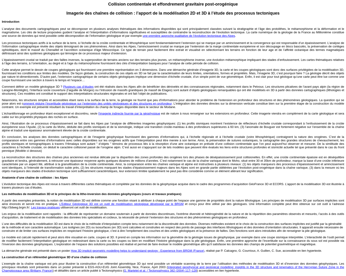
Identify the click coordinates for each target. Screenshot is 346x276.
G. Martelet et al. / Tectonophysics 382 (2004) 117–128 (160, 270)
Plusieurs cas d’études (78, 86)
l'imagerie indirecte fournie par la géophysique (129, 113)
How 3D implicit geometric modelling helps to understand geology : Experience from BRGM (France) (137, 250)
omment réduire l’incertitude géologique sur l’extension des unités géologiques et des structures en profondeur (97, 103)
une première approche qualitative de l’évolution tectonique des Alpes (189, 35)
